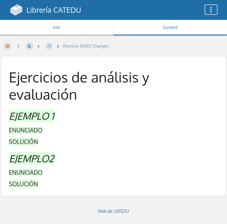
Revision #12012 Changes (86, 45)
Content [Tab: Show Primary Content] (170, 27)
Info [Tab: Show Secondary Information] (56, 27)
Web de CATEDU (113, 211)
